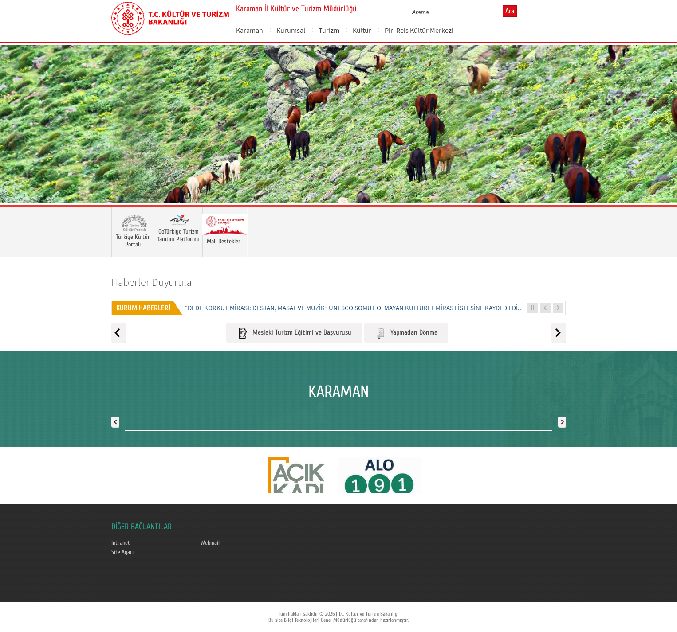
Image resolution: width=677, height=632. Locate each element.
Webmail (210, 542)
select (500, 12)
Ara (509, 11)
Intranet (120, 542)
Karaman (249, 30)
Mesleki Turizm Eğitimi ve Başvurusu (294, 333)
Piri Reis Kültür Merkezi (419, 30)
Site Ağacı (122, 552)
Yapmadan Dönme (406, 333)
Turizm (329, 30)
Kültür (362, 30)
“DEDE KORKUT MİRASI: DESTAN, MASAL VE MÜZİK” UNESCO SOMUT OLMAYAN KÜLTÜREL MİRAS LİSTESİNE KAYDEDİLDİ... (354, 308)
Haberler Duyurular (153, 282)
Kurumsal (290, 30)
